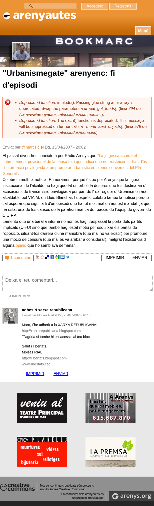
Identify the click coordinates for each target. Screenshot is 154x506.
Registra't (122, 6)
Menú (143, 31)
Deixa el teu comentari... (77, 283)
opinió (21, 245)
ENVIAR (139, 257)
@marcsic (30, 147)
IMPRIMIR (115, 257)
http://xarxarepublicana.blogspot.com (51, 331)
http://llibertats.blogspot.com (44, 358)
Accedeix (94, 6)
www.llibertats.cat (36, 364)
